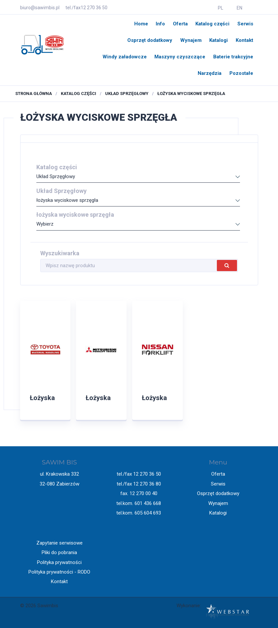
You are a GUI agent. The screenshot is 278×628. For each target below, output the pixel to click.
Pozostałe (241, 73)
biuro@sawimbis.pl (40, 7)
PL (220, 8)
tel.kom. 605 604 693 (138, 513)
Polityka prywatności (59, 562)
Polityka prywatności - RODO (59, 572)
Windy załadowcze (124, 57)
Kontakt (244, 40)
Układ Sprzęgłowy (126, 93)
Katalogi (218, 40)
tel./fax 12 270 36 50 (139, 474)
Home (141, 24)
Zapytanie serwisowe (59, 543)
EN (239, 8)
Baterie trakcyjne (233, 57)
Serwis (245, 24)
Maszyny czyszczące (179, 57)
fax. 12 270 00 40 (138, 493)
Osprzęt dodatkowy (149, 40)
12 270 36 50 (94, 7)
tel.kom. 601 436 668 (138, 503)
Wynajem (191, 40)
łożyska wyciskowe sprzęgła (191, 93)
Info (160, 24)
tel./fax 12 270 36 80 (139, 484)
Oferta (180, 24)
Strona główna (33, 93)
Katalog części (212, 24)
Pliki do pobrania (59, 552)
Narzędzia (209, 73)
